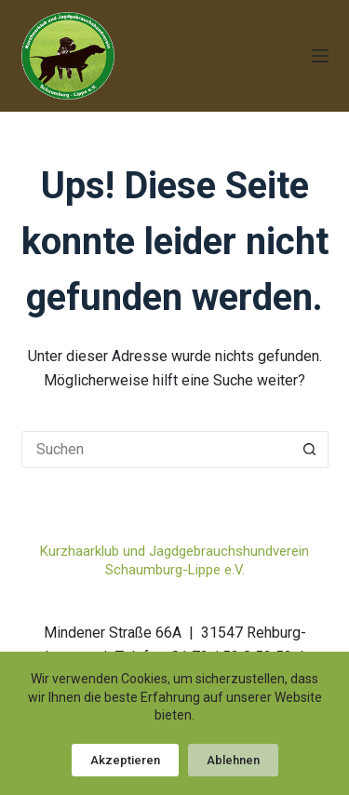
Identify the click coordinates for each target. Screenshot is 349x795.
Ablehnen (233, 760)
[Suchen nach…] (156, 449)
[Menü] (320, 55)
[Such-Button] (310, 449)
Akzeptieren (125, 760)
